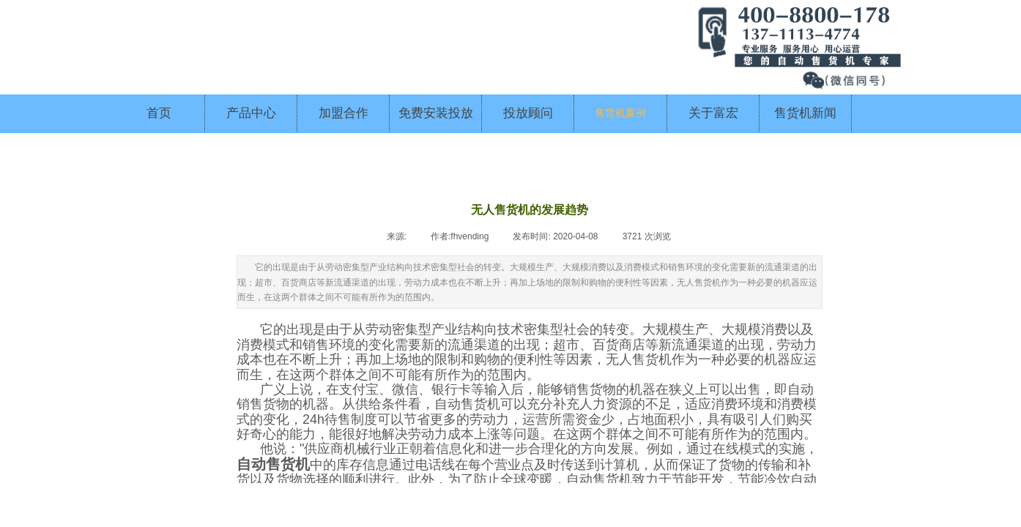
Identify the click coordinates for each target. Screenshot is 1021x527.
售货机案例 (620, 113)
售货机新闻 (805, 113)
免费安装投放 (435, 113)
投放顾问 (528, 113)
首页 (158, 113)
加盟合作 (343, 113)
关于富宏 (713, 113)
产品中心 (251, 113)
